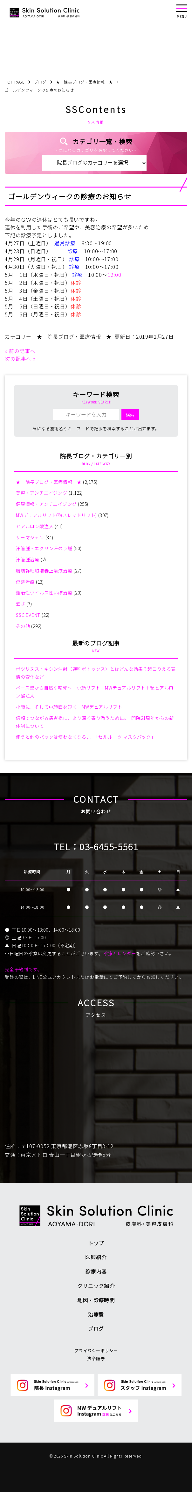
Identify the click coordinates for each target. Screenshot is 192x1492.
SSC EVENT (28, 615)
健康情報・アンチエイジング (46, 504)
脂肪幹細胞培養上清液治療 (44, 570)
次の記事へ (18, 358)
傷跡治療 (25, 582)
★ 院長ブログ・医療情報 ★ (74, 336)
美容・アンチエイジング (41, 493)
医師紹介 (95, 1257)
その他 (23, 626)
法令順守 (96, 1358)
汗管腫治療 (27, 559)
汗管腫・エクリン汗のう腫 (44, 548)
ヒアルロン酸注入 (34, 526)
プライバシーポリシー (96, 1351)
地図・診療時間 (96, 1300)
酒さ (20, 604)
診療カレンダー (119, 953)
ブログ (96, 1328)
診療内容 (95, 1271)
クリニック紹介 (96, 1285)
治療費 (96, 1314)
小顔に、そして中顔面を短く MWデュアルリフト (69, 707)
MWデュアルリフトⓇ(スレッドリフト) (56, 515)
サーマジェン (30, 537)
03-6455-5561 (108, 846)
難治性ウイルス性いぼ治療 (44, 592)
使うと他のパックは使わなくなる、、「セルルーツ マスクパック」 (86, 737)
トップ (96, 1243)
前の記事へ (22, 351)
